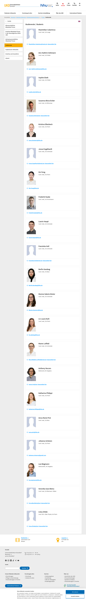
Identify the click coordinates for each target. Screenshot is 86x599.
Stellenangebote (49, 576)
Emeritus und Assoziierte (12, 54)
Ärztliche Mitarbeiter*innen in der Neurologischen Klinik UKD (13, 33)
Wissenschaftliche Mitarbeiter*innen (10, 26)
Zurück (9, 21)
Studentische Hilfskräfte (11, 49)
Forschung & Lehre (27, 13)
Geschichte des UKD (70, 576)
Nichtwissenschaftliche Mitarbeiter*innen (11, 40)
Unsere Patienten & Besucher (12, 574)
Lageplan (64, 538)
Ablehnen (75, 590)
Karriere (46, 574)
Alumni (7, 58)
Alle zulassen (75, 581)
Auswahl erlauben (75, 586)
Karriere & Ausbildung (44, 13)
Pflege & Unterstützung (12, 578)
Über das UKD (59, 13)
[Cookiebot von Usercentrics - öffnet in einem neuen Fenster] (8, 596)
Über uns (66, 574)
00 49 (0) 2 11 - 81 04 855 (33, 554)
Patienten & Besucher (10, 13)
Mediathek (24, 538)
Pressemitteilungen (70, 578)
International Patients (76, 13)
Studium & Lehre (30, 578)
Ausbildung (48, 578)
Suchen (24, 568)
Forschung (28, 576)
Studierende (8, 45)
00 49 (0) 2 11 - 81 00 (32, 552)
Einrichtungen (9, 576)
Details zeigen (69, 596)
